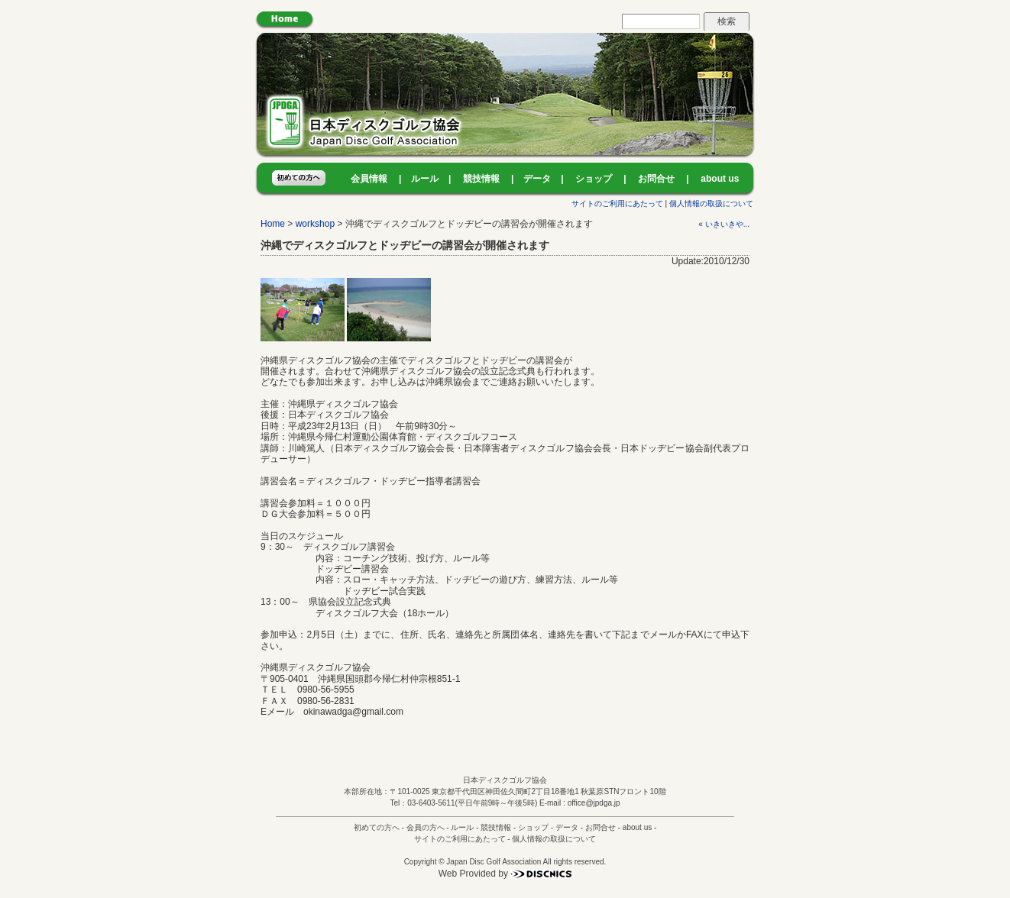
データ (537, 178)
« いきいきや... (723, 224)
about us (720, 178)
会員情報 (369, 178)
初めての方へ (377, 827)
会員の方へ (425, 827)
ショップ (593, 178)
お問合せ (656, 178)
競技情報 (481, 178)
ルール (425, 178)
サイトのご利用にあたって (617, 203)
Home (273, 223)
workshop (315, 223)
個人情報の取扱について (711, 203)
